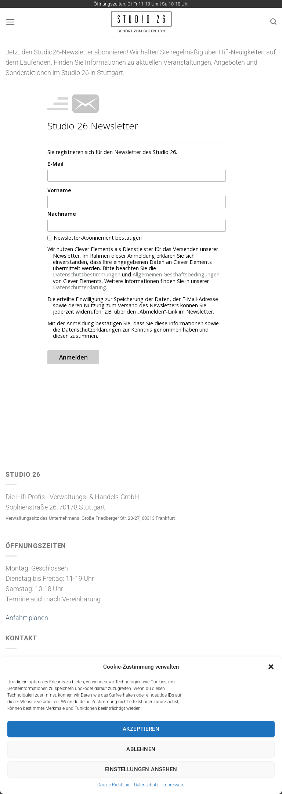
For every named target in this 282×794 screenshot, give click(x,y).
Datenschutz (146, 784)
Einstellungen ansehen (141, 769)
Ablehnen (141, 749)
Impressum (173, 784)
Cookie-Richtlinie (113, 784)
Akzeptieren (141, 729)
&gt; (135, 233)
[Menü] (10, 22)
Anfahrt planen (27, 618)
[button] (271, 666)
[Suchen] (273, 21)
